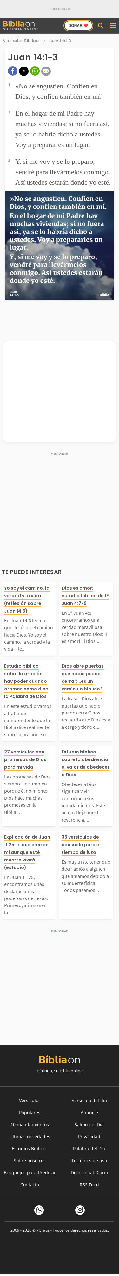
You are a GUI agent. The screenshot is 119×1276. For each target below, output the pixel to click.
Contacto (29, 1185)
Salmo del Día (89, 1124)
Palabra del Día (89, 1149)
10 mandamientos (29, 1124)
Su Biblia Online (21, 26)
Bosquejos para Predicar (30, 1173)
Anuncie (89, 1112)
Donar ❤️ (78, 25)
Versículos (30, 1100)
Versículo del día (89, 1100)
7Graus (43, 1230)
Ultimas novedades (30, 1136)
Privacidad (89, 1136)
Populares (29, 1112)
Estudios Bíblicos (30, 1149)
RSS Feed (89, 1185)
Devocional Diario (89, 1173)
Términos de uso (89, 1161)
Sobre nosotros (30, 1161)
